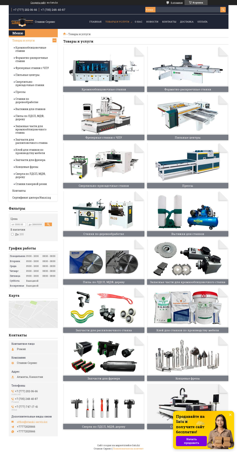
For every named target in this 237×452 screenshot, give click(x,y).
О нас (138, 21)
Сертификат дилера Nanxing (31, 197)
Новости (152, 21)
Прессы (20, 92)
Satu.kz (136, 445)
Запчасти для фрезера (30, 160)
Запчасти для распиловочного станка (31, 141)
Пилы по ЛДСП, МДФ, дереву (29, 117)
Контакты (169, 21)
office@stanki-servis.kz (32, 422)
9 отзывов (177, 2)
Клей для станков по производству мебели (30, 151)
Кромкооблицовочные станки (30, 49)
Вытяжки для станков (30, 109)
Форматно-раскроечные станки (31, 59)
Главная (95, 21)
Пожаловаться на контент (128, 448)
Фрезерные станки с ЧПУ (32, 68)
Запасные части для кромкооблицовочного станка (30, 129)
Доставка (187, 21)
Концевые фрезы (26, 167)
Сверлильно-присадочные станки (29, 83)
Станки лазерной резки (31, 184)
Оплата (202, 21)
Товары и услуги (117, 21)
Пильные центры (27, 75)
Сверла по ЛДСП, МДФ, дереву (30, 175)
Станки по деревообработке (26, 100)
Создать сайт (38, 2)
